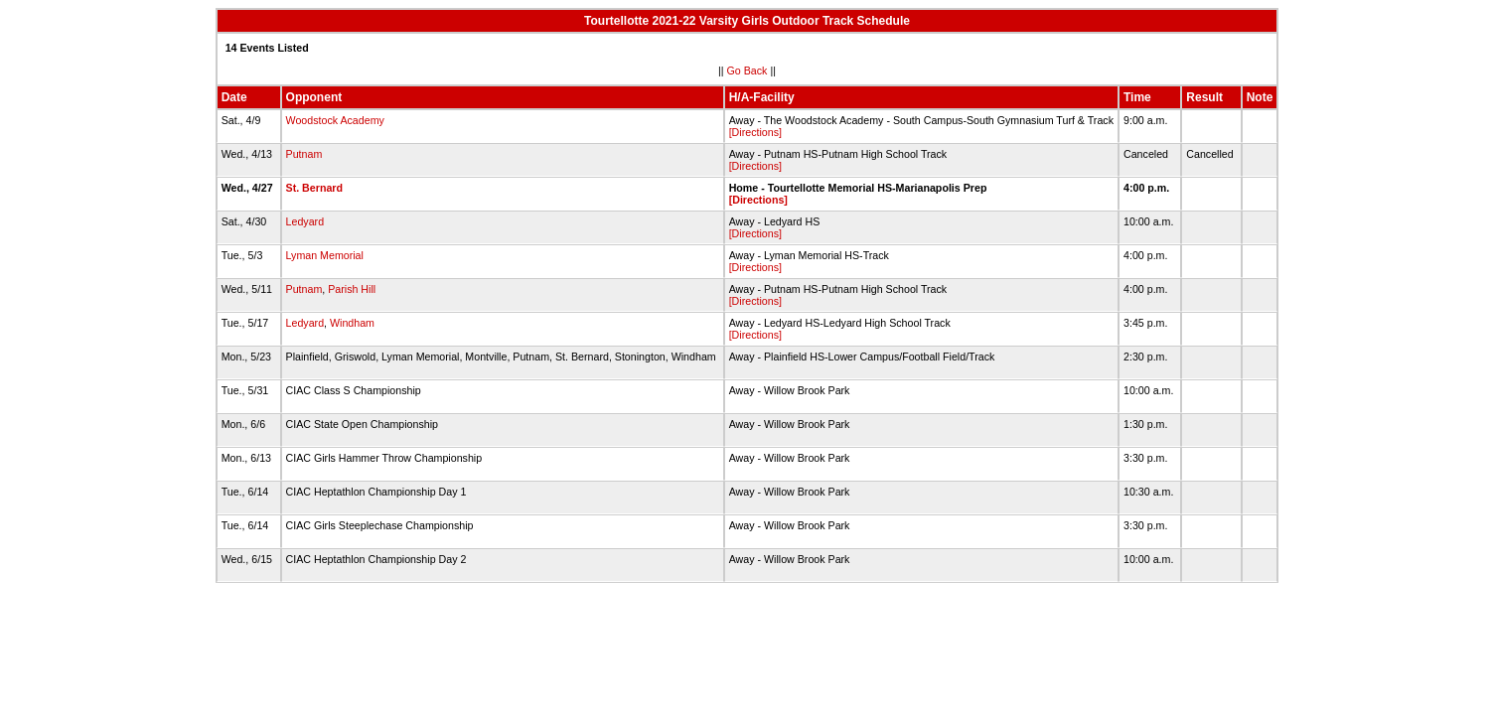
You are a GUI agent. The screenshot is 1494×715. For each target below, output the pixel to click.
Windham (352, 323)
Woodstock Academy (335, 120)
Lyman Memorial (325, 255)
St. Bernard (314, 188)
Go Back (747, 70)
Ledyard (305, 221)
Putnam (304, 154)
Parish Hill (351, 289)
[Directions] (755, 132)
